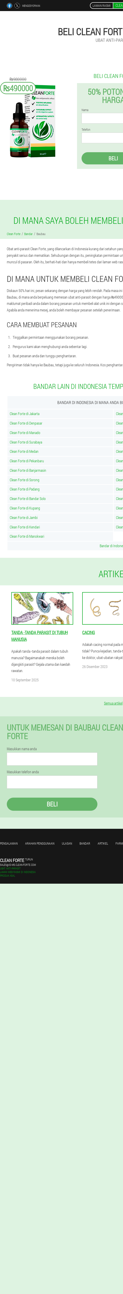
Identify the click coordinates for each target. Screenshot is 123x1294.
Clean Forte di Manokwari (27, 536)
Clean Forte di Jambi (24, 517)
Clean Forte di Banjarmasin (28, 470)
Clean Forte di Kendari (25, 527)
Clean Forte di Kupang (25, 508)
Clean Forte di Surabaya (26, 442)
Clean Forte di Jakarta (24, 413)
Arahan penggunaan (39, 843)
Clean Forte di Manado (25, 432)
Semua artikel (113, 703)
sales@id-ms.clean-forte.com (18, 865)
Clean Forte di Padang (25, 489)
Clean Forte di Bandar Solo (28, 498)
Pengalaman (9, 843)
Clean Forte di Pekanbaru (27, 460)
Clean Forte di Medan (24, 451)
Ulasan (67, 843)
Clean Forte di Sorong (24, 479)
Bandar (85, 843)
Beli (52, 804)
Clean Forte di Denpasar (26, 423)
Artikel (103, 843)
